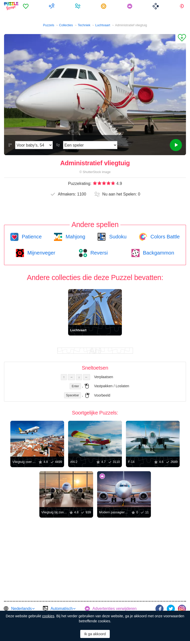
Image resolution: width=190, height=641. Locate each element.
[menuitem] (26, 6)
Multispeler (52, 6)
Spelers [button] (78, 6)
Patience (31, 236)
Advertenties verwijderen (114, 608)
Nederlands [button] (21, 608)
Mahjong (74, 236)
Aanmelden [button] (182, 6)
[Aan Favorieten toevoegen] (180, 38)
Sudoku (117, 236)
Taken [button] (104, 6)
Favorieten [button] (26, 6)
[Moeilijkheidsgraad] (34, 145)
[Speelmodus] (90, 145)
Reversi (98, 253)
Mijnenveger (40, 253)
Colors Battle (164, 236)
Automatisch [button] (61, 608)
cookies (48, 616)
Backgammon (158, 253)
